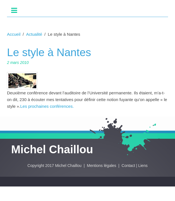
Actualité (34, 34)
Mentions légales (102, 165)
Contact (128, 165)
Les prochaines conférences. (47, 106)
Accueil (13, 34)
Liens (142, 165)
